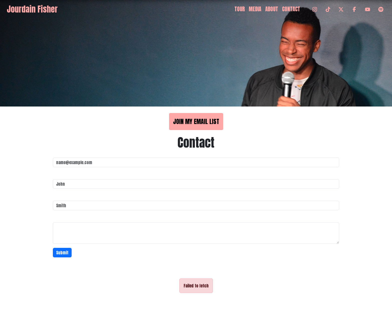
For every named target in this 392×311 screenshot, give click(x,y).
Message (61, 217)
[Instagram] (314, 9)
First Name (62, 174)
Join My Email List (196, 121)
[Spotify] (380, 9)
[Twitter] (341, 9)
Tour (239, 9)
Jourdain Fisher (32, 9)
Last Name (62, 196)
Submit (62, 253)
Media (255, 9)
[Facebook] (354, 9)
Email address (65, 153)
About (271, 9)
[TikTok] (328, 9)
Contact (291, 9)
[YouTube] (367, 9)
